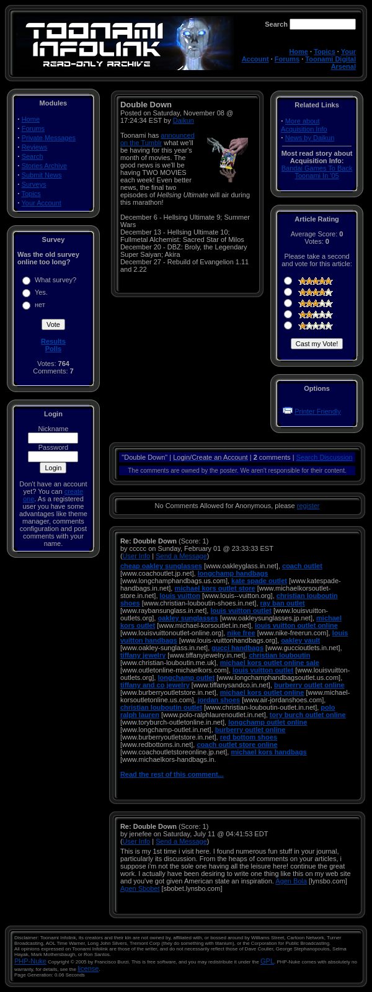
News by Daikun (309, 137)
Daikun (183, 120)
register (308, 505)
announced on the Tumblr (157, 139)
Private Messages (49, 137)
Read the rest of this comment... (172, 774)
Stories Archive (44, 165)
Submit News (42, 175)
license (88, 968)
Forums (287, 59)
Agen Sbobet (140, 888)
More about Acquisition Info (304, 125)
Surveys (34, 184)
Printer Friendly (317, 411)
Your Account (41, 203)
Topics (324, 51)
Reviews (35, 147)
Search (32, 156)
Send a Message (181, 556)
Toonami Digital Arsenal (330, 62)
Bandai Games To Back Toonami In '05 (317, 171)
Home (298, 51)
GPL (267, 961)
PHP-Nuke (30, 961)
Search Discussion (324, 457)
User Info (137, 556)
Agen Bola (291, 881)
